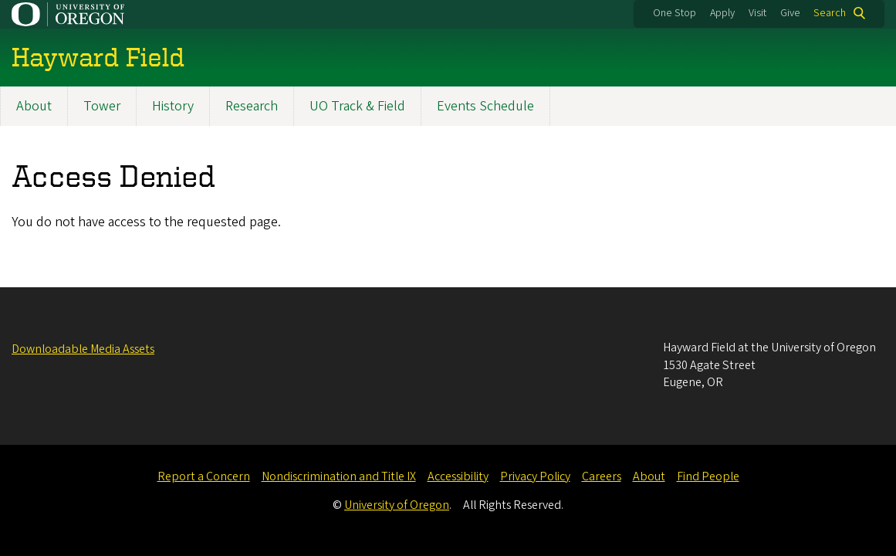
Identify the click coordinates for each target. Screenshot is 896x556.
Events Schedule (485, 106)
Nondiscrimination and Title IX (339, 476)
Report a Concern (203, 476)
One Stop (674, 13)
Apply (722, 13)
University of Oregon (396, 505)
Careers (601, 476)
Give (790, 13)
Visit (757, 13)
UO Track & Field (357, 106)
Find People (708, 476)
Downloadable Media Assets (83, 349)
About (34, 106)
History (173, 106)
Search (829, 13)
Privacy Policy (535, 476)
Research (251, 106)
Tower (101, 106)
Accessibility (458, 476)
